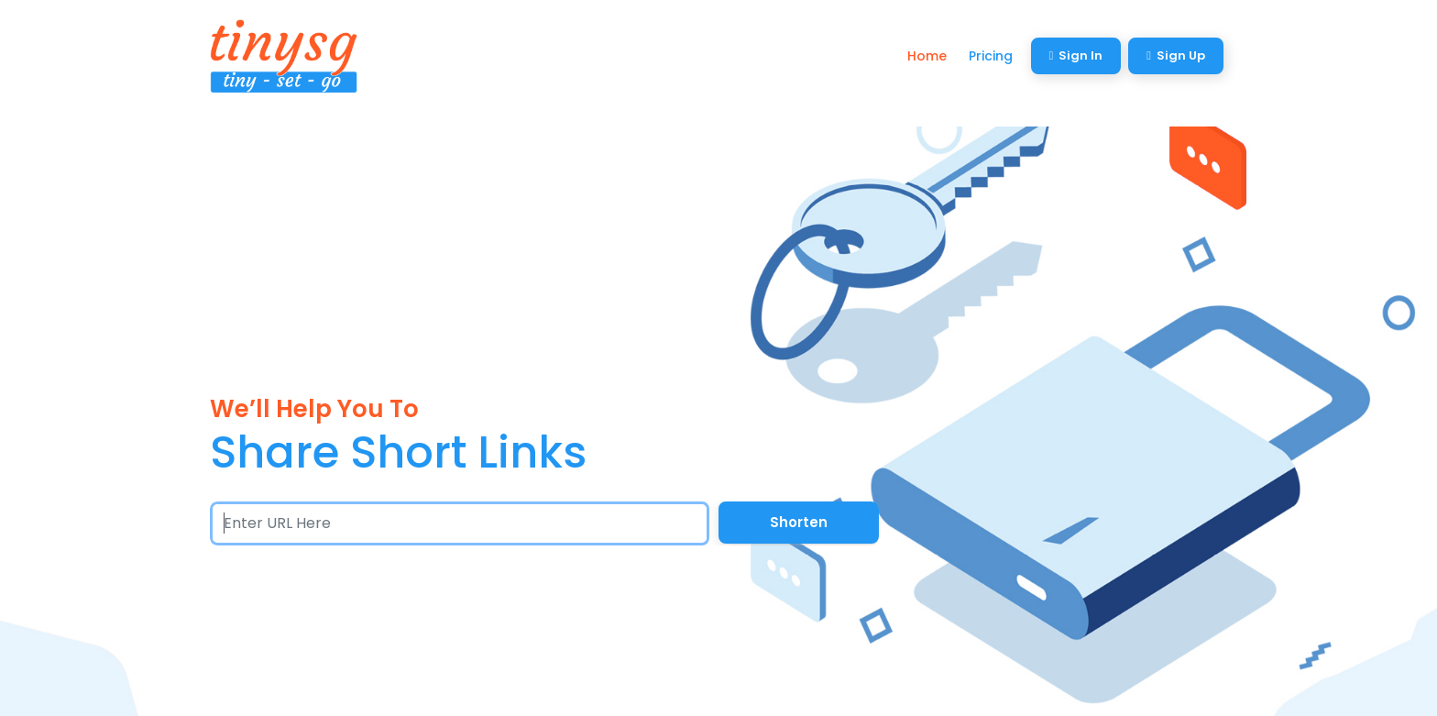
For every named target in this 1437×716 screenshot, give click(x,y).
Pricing (991, 56)
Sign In (1076, 55)
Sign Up (1175, 55)
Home (927, 56)
